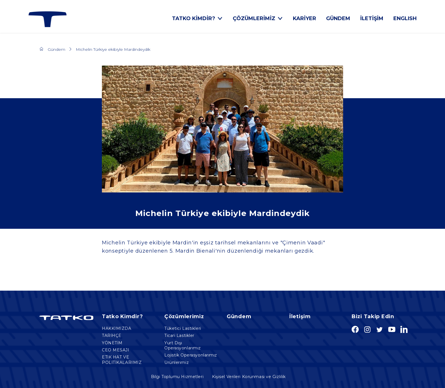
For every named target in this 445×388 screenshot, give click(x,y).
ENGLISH (405, 19)
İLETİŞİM (371, 19)
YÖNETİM (112, 342)
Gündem (56, 49)
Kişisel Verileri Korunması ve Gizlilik (249, 376)
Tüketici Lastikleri (182, 328)
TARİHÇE (111, 335)
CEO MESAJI (115, 350)
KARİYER (304, 19)
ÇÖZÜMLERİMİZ (258, 19)
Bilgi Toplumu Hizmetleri (177, 376)
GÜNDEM (338, 19)
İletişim (300, 316)
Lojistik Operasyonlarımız (190, 355)
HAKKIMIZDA (116, 328)
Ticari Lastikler (179, 335)
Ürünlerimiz (176, 362)
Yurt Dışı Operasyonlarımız (182, 345)
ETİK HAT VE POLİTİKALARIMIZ (122, 360)
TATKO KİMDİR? (197, 19)
